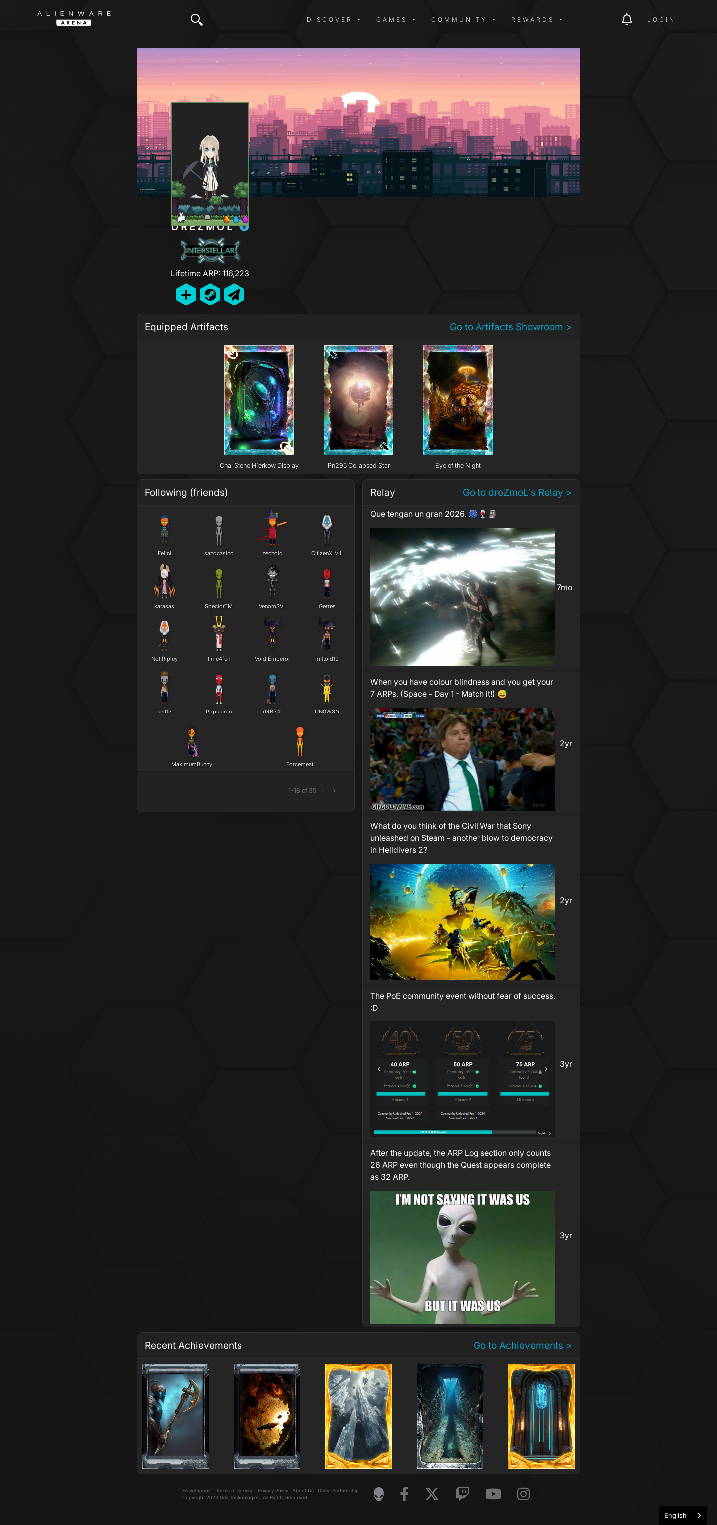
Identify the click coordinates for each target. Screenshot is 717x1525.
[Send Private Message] (234, 294)
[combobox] (683, 1515)
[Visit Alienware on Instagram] (523, 1494)
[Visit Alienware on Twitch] (462, 1494)
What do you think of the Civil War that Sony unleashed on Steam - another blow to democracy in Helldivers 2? (461, 838)
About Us (303, 1490)
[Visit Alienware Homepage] (379, 1494)
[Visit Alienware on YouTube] (493, 1494)
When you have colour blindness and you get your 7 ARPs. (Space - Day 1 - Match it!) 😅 (461, 688)
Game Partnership (338, 1490)
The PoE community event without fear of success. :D (462, 1002)
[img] (197, 20)
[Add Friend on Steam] (210, 294)
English (675, 1515)
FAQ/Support (197, 1490)
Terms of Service (235, 1490)
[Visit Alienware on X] (432, 1494)
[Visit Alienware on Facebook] (404, 1494)
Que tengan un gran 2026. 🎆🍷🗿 (434, 514)
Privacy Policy (273, 1490)
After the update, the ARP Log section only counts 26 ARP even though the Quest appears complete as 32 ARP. (460, 1165)
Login (661, 19)
